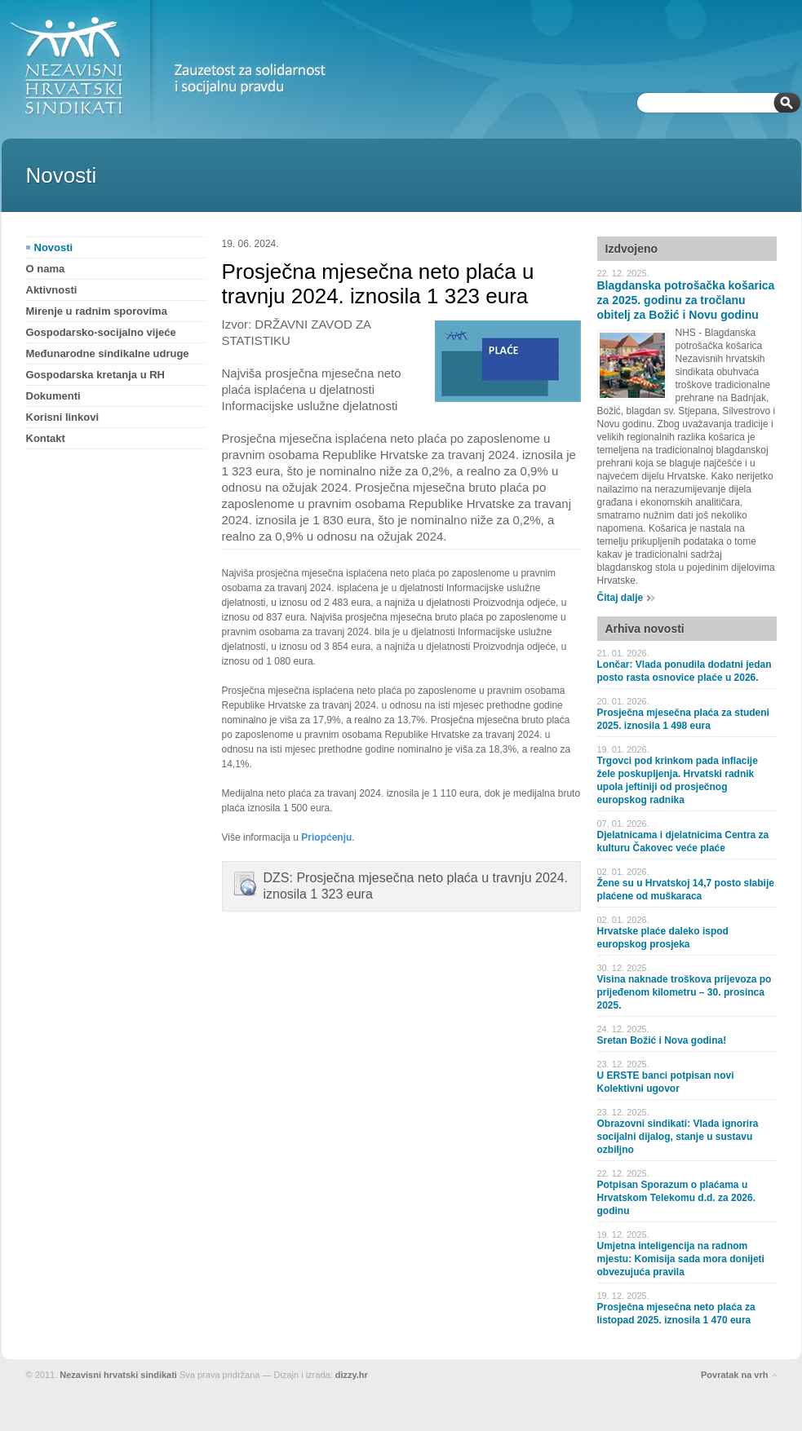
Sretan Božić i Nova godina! (662, 1040)
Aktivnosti (52, 290)
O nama (45, 269)
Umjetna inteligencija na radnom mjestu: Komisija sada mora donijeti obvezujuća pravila (680, 1259)
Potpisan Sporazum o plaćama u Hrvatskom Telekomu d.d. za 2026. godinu (676, 1198)
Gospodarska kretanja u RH (96, 375)
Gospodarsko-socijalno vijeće (101, 332)
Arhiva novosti (645, 628)
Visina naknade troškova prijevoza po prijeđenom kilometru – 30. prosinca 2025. (684, 992)
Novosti (53, 247)
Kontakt (45, 438)
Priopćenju (326, 837)
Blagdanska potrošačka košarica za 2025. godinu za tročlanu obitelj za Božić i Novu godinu (686, 300)
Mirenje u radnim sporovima (96, 311)
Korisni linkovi (63, 417)
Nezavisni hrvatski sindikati (118, 1375)
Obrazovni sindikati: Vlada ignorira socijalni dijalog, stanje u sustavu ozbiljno (678, 1136)
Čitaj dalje (620, 597)
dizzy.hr (351, 1375)
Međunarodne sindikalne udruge (107, 353)
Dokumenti (53, 396)
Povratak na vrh (735, 1375)
